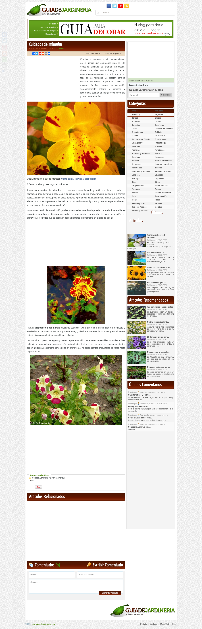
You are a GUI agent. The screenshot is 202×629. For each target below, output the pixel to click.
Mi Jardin (159, 175)
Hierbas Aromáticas (163, 161)
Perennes (136, 189)
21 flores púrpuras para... (158, 337)
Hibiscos (135, 161)
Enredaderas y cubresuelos (161, 140)
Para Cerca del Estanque (161, 187)
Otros (134, 182)
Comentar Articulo (110, 593)
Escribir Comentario (108, 565)
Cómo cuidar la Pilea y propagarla (78, 179)
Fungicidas (160, 150)
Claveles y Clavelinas (164, 129)
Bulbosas (136, 121)
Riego (134, 200)
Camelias (136, 125)
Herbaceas (159, 157)
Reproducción (161, 196)
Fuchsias (136, 150)
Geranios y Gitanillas (141, 153)
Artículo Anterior (93, 53)
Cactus (158, 121)
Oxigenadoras (138, 186)
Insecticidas (137, 168)
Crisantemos (137, 132)
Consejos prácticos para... (158, 367)
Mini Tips (136, 178)
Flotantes (136, 146)
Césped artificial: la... (156, 252)
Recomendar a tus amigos (45, 31)
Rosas (157, 200)
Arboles (135, 111)
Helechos (136, 157)
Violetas (158, 207)
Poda (134, 196)
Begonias (159, 114)
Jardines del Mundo (163, 171)
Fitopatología (160, 143)
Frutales (158, 146)
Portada (52, 24)
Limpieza (136, 175)
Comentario (76, 585)
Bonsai (135, 118)
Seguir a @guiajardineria (138, 85)
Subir (174, 624)
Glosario (158, 153)
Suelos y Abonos (139, 207)
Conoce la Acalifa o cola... (139, 427)
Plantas (61, 478)
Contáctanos (50, 34)
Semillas (158, 203)
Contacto (153, 624)
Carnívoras (160, 125)
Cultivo (135, 136)
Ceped (134, 129)
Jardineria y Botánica (48, 478)
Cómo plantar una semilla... (140, 418)
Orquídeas (159, 178)
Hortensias (136, 164)
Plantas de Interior (163, 193)
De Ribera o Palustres (160, 137)
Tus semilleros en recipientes (160, 307)
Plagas (158, 189)
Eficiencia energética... (157, 282)
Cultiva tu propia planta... (158, 322)
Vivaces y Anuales (140, 210)
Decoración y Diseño (141, 139)
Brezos (158, 118)
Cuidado (35, 478)
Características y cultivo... (139, 395)
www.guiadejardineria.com (43, 624)
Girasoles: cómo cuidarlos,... (160, 267)
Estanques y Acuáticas (137, 144)
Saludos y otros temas (139, 204)
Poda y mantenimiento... (139, 406)
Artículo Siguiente (113, 53)
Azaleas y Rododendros (138, 115)
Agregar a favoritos (48, 27)
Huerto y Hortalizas (163, 164)
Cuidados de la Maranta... (158, 352)
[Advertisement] (53, 79)
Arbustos (159, 111)
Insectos (158, 168)
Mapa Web (164, 624)
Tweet (31, 480)
